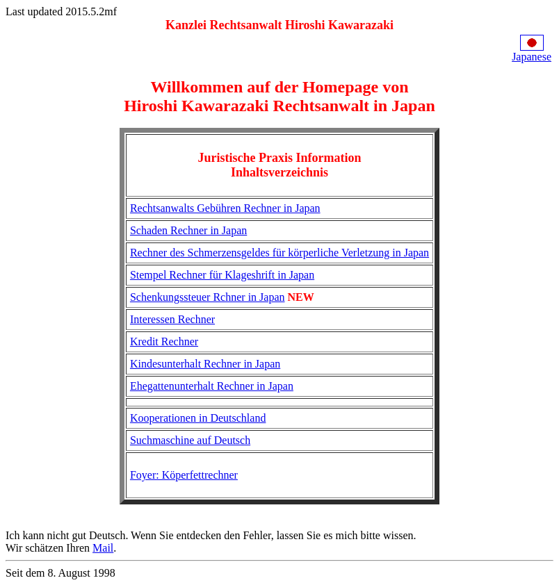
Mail (102, 548)
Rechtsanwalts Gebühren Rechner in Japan (225, 208)
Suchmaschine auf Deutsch (190, 440)
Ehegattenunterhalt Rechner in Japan (211, 386)
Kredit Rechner (164, 341)
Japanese (531, 57)
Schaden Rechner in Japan (188, 230)
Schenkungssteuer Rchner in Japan (207, 297)
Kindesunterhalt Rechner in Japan (205, 364)
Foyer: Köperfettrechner (184, 475)
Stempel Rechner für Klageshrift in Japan (222, 275)
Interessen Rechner (172, 319)
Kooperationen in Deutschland (198, 418)
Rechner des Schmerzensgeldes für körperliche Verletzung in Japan (279, 252)
